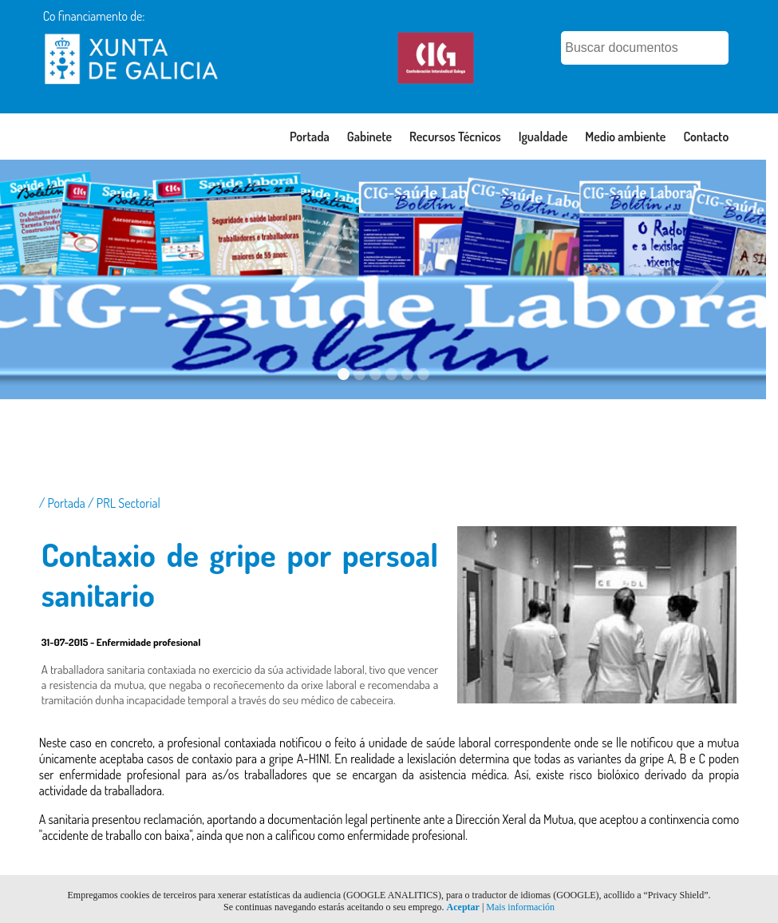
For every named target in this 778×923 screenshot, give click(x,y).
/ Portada (63, 503)
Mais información (520, 907)
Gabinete (369, 137)
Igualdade (543, 137)
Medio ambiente (625, 137)
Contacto (706, 137)
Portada (310, 137)
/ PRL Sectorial (124, 503)
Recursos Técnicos (455, 137)
